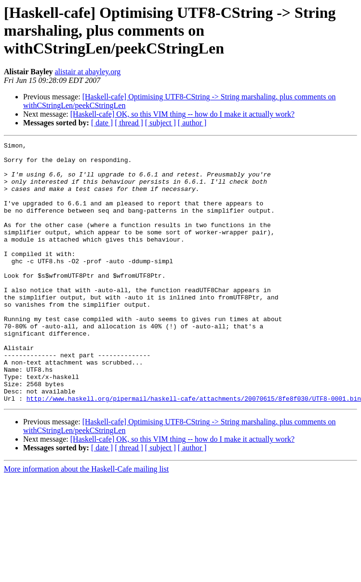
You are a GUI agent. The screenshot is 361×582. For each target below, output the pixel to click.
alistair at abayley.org (87, 72)
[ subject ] (160, 123)
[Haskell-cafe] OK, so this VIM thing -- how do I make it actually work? (182, 114)
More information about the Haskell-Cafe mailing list (86, 521)
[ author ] (192, 123)
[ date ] (102, 123)
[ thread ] (129, 123)
